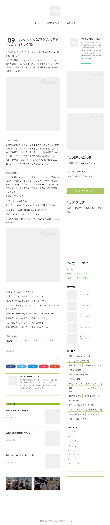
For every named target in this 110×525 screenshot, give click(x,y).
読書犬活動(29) (10, 351)
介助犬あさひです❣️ (78, 374)
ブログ (88, 419)
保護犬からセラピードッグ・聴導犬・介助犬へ (85, 389)
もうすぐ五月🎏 (85, 302)
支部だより (75, 396)
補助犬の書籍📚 (76, 370)
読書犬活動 (75, 365)
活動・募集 (71, 23)
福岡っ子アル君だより (88, 291)
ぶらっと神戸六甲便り (79, 361)
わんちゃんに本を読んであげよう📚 (20, 455)
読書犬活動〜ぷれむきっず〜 (17, 411)
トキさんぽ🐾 (76, 414)
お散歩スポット (93, 365)
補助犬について (53, 23)
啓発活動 (74, 379)
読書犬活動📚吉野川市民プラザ (18, 433)
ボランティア (92, 396)
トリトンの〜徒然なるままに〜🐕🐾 (85, 410)
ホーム (37, 23)
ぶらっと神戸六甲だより (88, 336)
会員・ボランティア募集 (78, 278)
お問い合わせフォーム (85, 190)
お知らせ (74, 419)
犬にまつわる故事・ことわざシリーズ (85, 384)
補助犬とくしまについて (78, 273)
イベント (74, 401)
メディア (93, 414)
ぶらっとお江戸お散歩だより (90, 325)
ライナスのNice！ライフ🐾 (81, 405)
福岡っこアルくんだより (80, 356)
